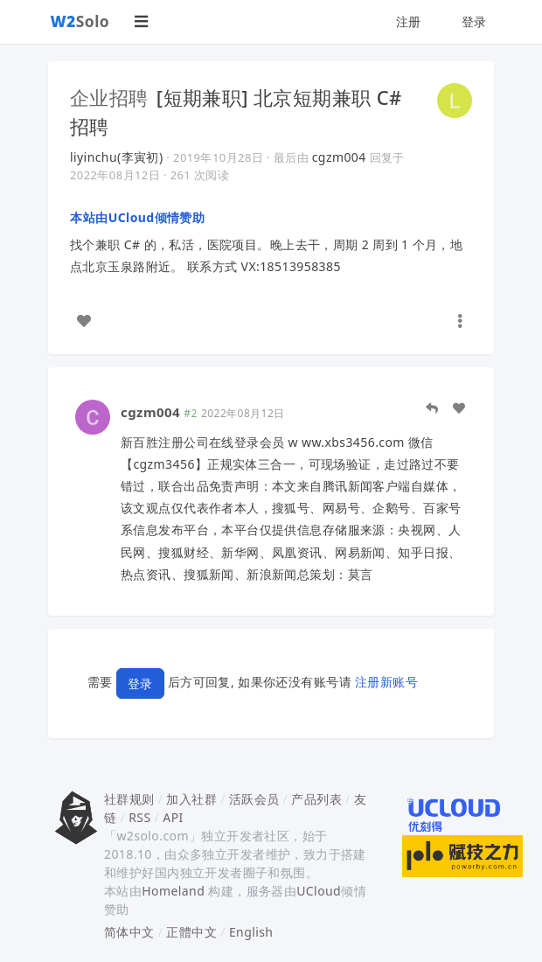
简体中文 (129, 932)
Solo (80, 20)
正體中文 (191, 932)
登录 (474, 21)
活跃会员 (254, 799)
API (173, 817)
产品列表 (316, 799)
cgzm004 (339, 157)
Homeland (173, 890)
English (251, 932)
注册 (408, 21)
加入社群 (191, 799)
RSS (139, 817)
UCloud (318, 890)
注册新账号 (386, 681)
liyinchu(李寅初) (116, 157)
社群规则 (129, 799)
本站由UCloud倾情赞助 (137, 217)
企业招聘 (109, 97)
